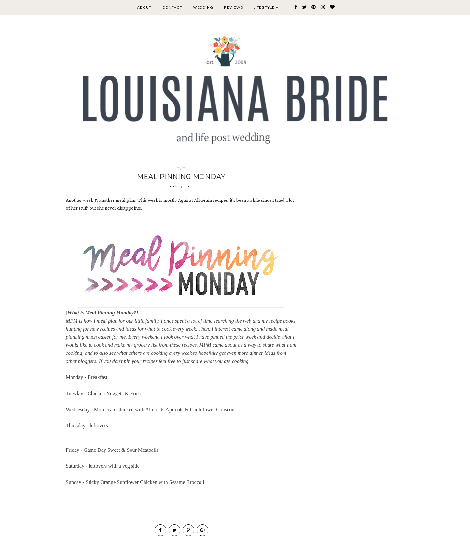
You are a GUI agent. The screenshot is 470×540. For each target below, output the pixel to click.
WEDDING (203, 7)
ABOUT (144, 7)
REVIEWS (233, 7)
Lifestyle (265, 7)
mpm (181, 167)
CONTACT (172, 7)
